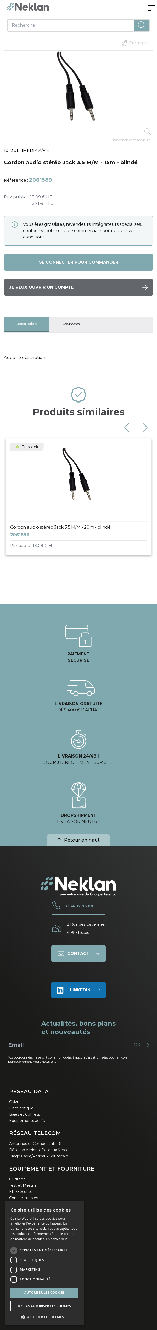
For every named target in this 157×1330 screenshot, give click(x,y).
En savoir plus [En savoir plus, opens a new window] (56, 1239)
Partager (134, 43)
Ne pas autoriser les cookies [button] (44, 1306)
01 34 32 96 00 (78, 906)
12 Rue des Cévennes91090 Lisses (85, 928)
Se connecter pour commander (78, 262)
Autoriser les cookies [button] (44, 1292)
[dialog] (44, 1263)
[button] (44, 1317)
